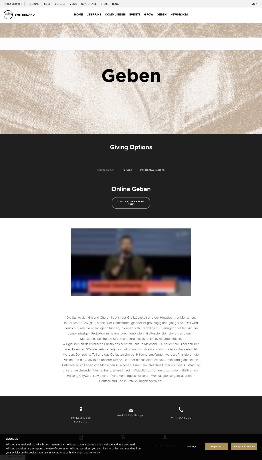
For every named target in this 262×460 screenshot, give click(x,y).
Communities (115, 14)
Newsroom (179, 14)
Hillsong (34, 3)
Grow (148, 14)
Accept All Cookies (244, 446)
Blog (115, 3)
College (60, 3)
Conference (89, 3)
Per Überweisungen (152, 170)
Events (134, 14)
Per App (127, 170)
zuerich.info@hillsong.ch (131, 415)
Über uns (93, 14)
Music (74, 3)
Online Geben (105, 170)
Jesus (47, 3)
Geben (162, 14)
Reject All (216, 446)
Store (105, 3)
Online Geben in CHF (131, 203)
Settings (191, 446)
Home (78, 14)
